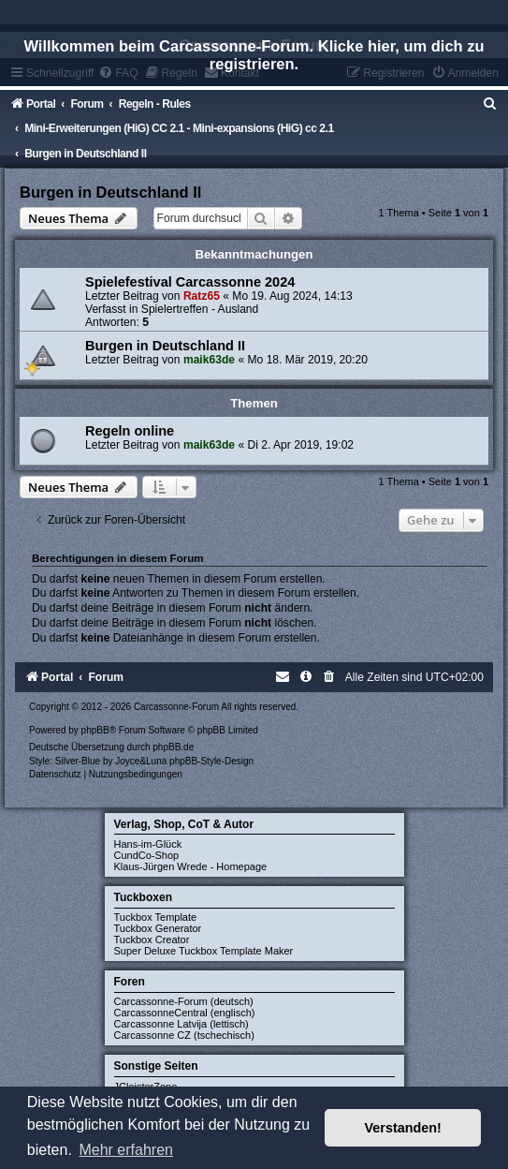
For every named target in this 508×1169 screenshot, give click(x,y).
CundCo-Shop (147, 855)
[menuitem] (490, 104)
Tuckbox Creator (152, 939)
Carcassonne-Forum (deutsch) (184, 1001)
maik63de (209, 359)
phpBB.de (173, 747)
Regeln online (129, 430)
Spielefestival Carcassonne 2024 (190, 281)
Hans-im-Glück (148, 844)
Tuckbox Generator (158, 928)
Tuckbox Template (155, 917)
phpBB (95, 730)
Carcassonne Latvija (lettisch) (181, 1023)
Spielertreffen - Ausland (200, 309)
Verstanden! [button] (403, 1127)
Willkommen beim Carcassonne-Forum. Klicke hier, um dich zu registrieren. (253, 54)
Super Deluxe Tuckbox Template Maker (204, 950)
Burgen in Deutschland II (110, 192)
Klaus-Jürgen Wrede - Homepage (191, 866)
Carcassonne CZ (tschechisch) (184, 1035)
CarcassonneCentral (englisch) (184, 1012)
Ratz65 (201, 296)
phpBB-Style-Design (211, 761)
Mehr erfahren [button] (126, 1150)
